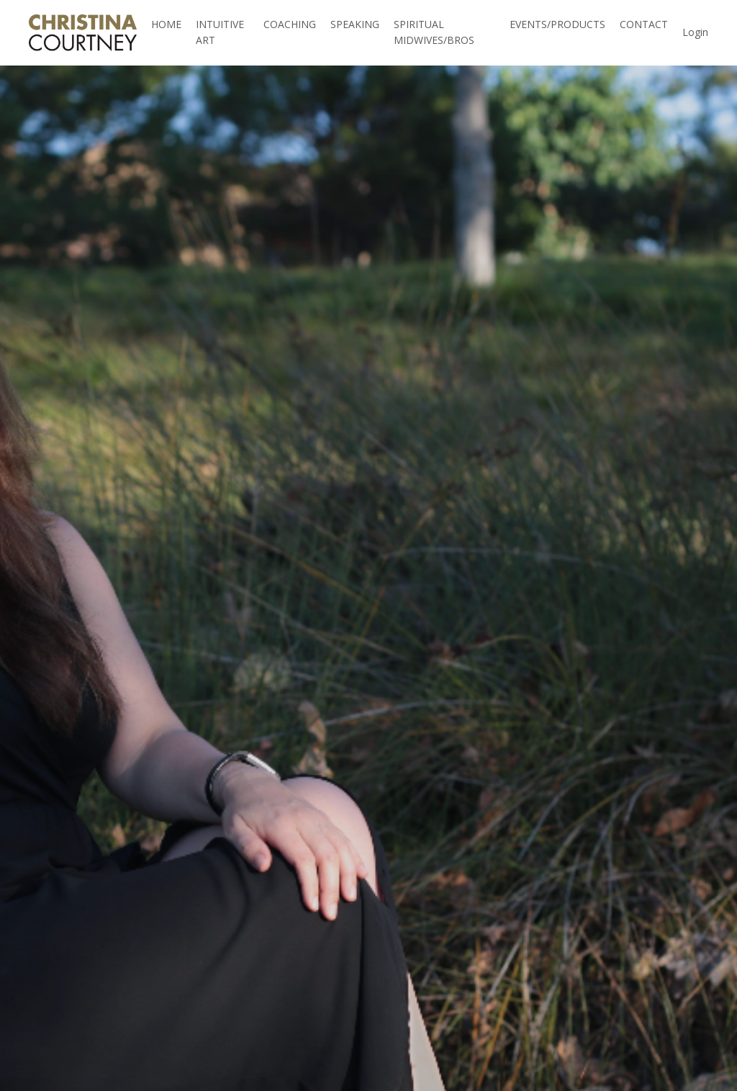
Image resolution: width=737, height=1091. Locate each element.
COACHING (289, 24)
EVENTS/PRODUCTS (557, 24)
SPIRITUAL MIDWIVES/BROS (434, 32)
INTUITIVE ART (220, 32)
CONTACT (644, 24)
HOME (166, 24)
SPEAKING (354, 24)
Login (695, 32)
